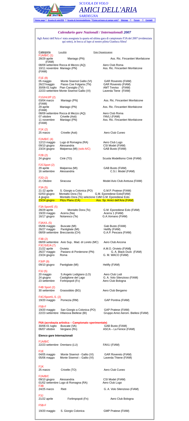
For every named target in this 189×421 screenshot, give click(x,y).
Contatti (149, 20)
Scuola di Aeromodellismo (78, 20)
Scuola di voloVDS (56, 20)
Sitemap (124, 20)
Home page (40, 20)
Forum (137, 20)
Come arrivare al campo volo (105, 20)
